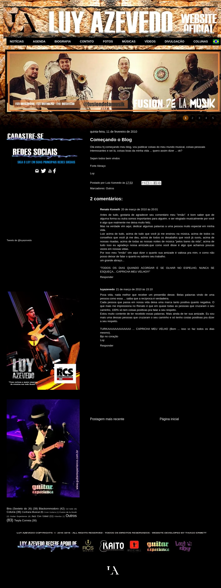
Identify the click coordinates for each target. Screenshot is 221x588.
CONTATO (88, 41)
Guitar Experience (18, 516)
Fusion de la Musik (68, 512)
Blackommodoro (49, 508)
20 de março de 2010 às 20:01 (139, 209)
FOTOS (109, 41)
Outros (110, 188)
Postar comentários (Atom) (157, 432)
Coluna (11, 511)
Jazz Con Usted (39, 516)
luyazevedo (107, 289)
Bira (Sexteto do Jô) (19, 508)
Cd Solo (69, 509)
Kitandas (58, 516)
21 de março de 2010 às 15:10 (134, 289)
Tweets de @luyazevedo (19, 240)
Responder (106, 277)
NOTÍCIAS (18, 41)
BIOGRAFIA (63, 41)
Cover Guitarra (50, 512)
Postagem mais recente (107, 419)
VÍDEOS (151, 41)
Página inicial (169, 419)
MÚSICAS (130, 41)
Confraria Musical (31, 512)
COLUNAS (201, 41)
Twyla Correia (22, 520)
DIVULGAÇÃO (176, 41)
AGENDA (40, 41)
